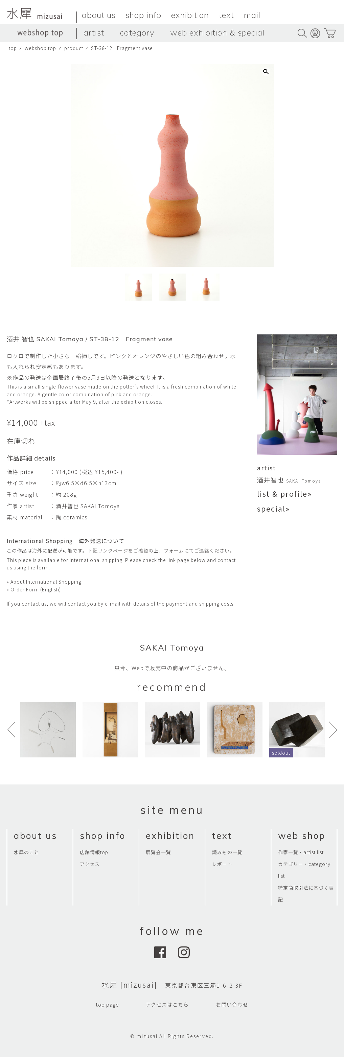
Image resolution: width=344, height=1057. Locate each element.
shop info (143, 15)
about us (99, 15)
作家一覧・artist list (301, 852)
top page (107, 1004)
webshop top (40, 48)
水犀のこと (26, 852)
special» (273, 508)
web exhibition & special (217, 32)
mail (252, 15)
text (226, 15)
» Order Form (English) (34, 589)
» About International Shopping (44, 581)
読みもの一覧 (227, 852)
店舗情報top (94, 852)
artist (94, 32)
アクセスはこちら (167, 1004)
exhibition (190, 15)
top (13, 48)
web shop (301, 835)
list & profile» (284, 493)
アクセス (90, 864)
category (137, 32)
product (73, 48)
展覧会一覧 (158, 852)
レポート (222, 864)
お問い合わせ (232, 1004)
